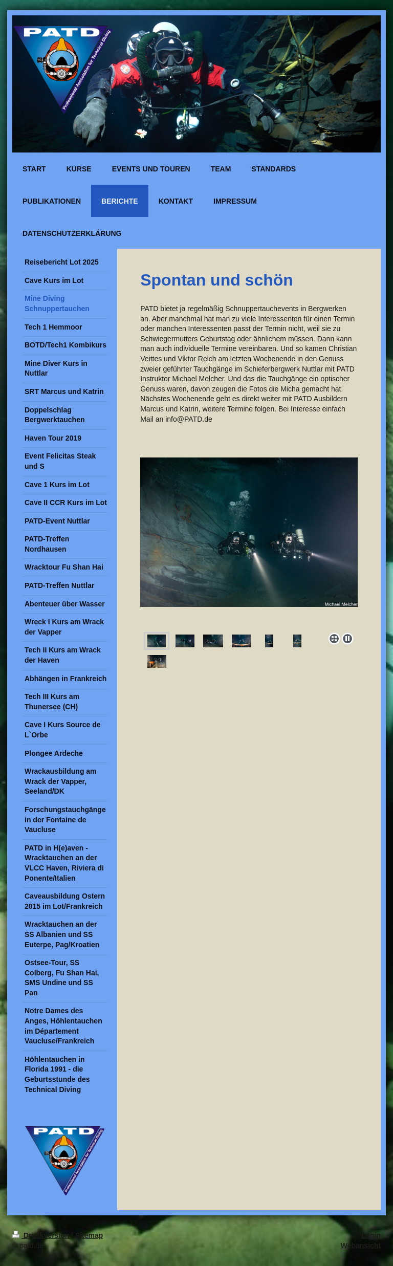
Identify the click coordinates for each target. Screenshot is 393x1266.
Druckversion (41, 1235)
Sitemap (89, 1235)
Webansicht (361, 1245)
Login (371, 1235)
